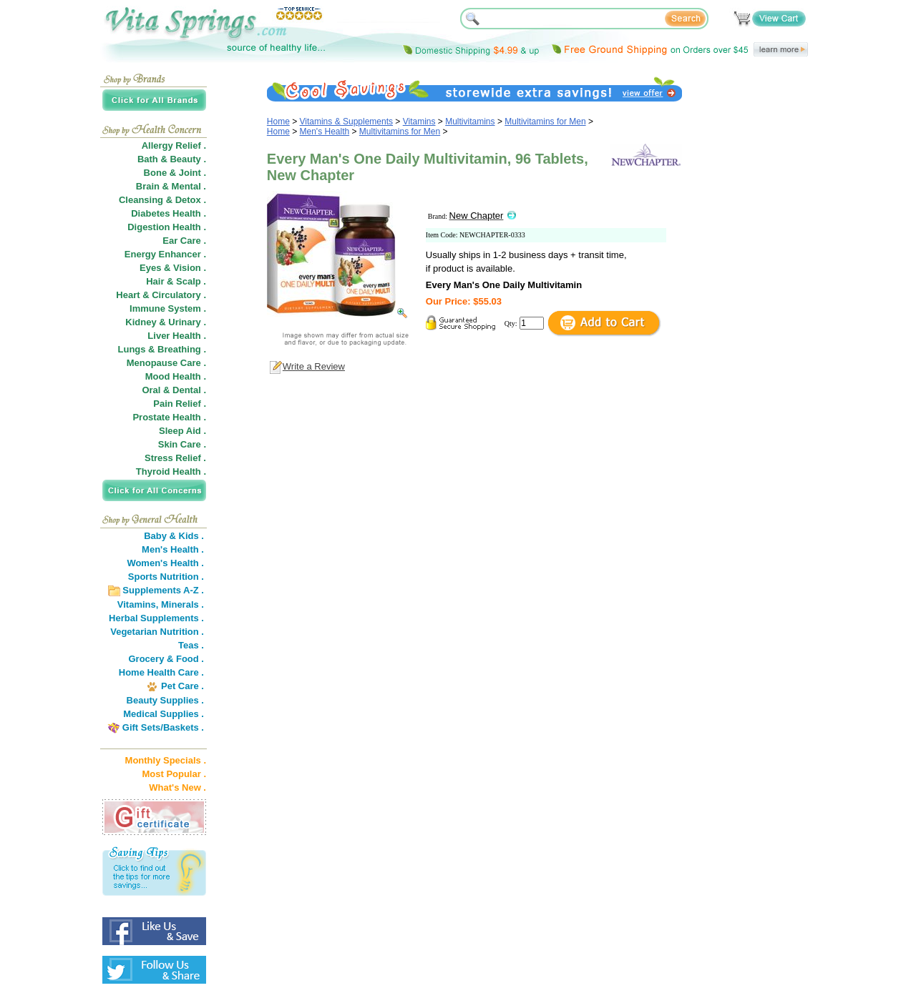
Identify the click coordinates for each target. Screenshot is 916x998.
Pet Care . (182, 686)
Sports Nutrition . (166, 576)
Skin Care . (182, 444)
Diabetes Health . (168, 213)
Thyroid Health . (171, 471)
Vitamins (419, 122)
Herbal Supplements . (156, 618)
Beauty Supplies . (165, 700)
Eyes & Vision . (173, 267)
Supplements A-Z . (163, 590)
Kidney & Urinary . (165, 322)
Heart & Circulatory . (161, 295)
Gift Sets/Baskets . (163, 727)
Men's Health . (173, 549)
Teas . (191, 645)
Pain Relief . (179, 403)
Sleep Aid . (182, 430)
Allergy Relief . (174, 145)
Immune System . (168, 308)
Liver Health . (176, 335)
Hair (155, 281)
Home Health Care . (161, 672)
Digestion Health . (166, 227)
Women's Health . (165, 563)
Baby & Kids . (174, 535)
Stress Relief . (175, 458)
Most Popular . (174, 774)
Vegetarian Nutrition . (157, 631)
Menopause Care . (166, 362)
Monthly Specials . (165, 760)
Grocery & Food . (166, 658)
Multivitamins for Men (545, 122)
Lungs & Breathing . (162, 349)
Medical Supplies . (163, 713)
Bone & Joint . (175, 172)
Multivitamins (469, 122)
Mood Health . (175, 376)
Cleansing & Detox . (162, 199)
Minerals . (182, 604)
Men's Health (325, 132)
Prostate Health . (169, 417)
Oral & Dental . (174, 390)
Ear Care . (184, 240)
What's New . (177, 787)
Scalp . (191, 281)
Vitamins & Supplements (347, 122)
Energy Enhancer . (165, 254)
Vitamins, (138, 604)
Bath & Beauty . (171, 159)
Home (278, 122)
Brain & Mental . (171, 186)
